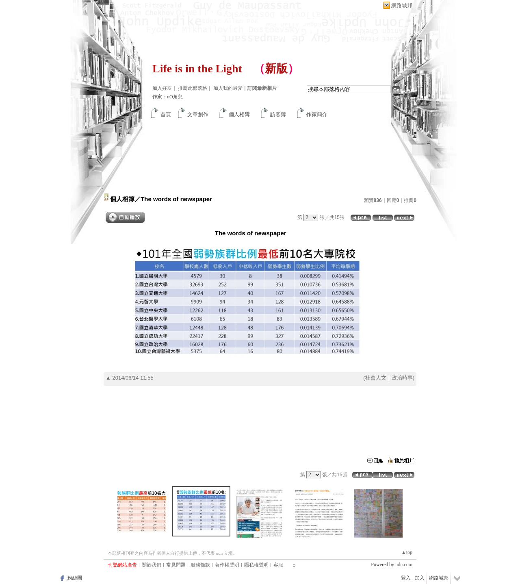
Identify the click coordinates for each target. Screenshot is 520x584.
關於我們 (151, 565)
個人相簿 (239, 114)
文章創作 (197, 114)
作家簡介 (316, 114)
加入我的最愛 (228, 88)
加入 (420, 578)
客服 (278, 565)
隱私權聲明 (256, 565)
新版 (276, 68)
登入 (406, 578)
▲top (406, 552)
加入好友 (162, 88)
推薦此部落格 (192, 88)
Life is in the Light (197, 68)
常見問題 (176, 565)
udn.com (403, 564)
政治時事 (402, 378)
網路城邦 (401, 5)
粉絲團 (74, 578)
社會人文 (375, 378)
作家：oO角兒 (167, 97)
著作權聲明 (227, 565)
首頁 (165, 114)
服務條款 (200, 565)
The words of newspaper (176, 198)
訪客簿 (278, 114)
